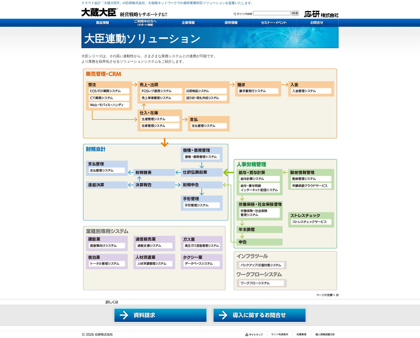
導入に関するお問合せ (259, 315)
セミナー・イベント (274, 23)
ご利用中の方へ (145, 23)
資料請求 (160, 315)
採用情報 (231, 23)
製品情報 (102, 23)
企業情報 (188, 23)
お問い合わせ (317, 23)
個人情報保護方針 (325, 334)
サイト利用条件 (279, 334)
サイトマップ (255, 334)
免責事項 (301, 334)
